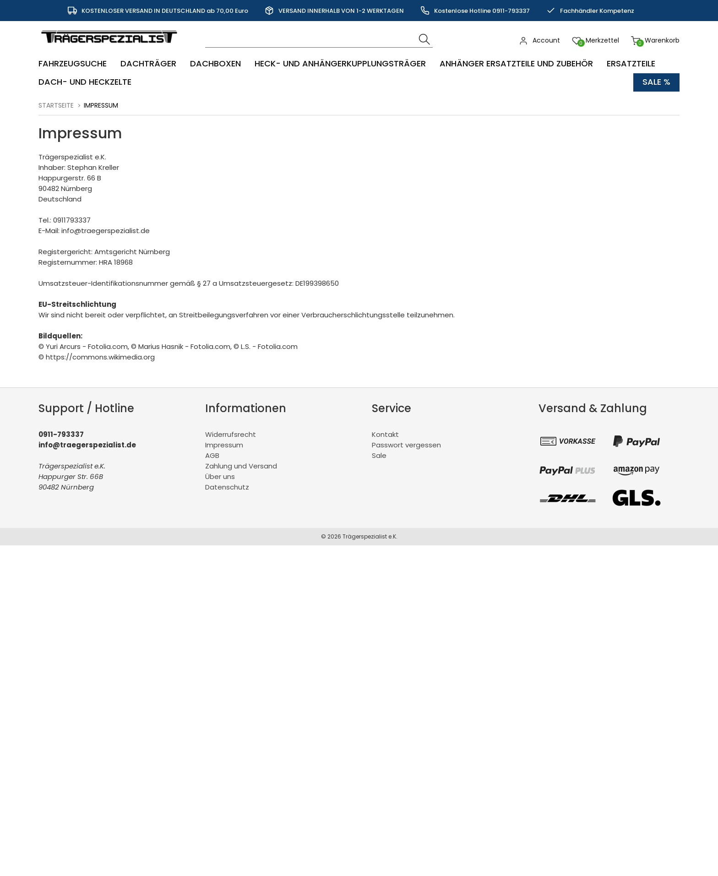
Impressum (224, 445)
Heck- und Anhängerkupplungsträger (340, 64)
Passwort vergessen (406, 445)
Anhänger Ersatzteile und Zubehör (516, 64)
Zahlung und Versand (241, 466)
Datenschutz (227, 487)
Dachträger (148, 64)
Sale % (656, 82)
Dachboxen (215, 64)
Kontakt (385, 434)
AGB (212, 455)
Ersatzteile (631, 64)
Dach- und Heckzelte (84, 82)
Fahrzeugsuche (72, 64)
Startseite (56, 105)
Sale (379, 455)
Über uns (220, 476)
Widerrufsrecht (230, 434)
